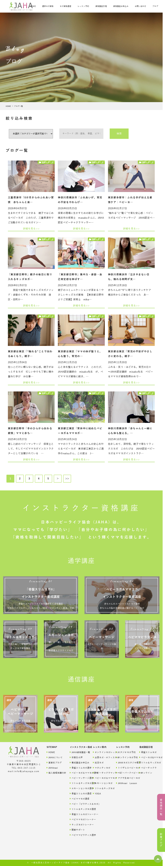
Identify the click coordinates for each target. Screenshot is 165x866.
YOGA (97, 793)
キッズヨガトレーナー (78, 824)
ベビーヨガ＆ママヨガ (101, 778)
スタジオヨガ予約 (124, 752)
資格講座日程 (101, 6)
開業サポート (77, 829)
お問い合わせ (140, 6)
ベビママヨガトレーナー (78, 819)
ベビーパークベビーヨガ (124, 772)
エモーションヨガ (101, 783)
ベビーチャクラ (147, 767)
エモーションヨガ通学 (78, 788)
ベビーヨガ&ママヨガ (147, 757)
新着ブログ (161, 840)
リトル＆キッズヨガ (101, 788)
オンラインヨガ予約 (124, 757)
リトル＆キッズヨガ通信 (78, 809)
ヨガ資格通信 (65, 6)
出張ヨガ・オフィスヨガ (101, 757)
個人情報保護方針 (55, 772)
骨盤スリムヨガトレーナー (78, 814)
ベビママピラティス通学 (78, 835)
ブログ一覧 (18, 106)
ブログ (155, 6)
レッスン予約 (83, 6)
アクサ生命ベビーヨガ (124, 778)
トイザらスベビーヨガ (124, 767)
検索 (119, 133)
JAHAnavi (52, 767)
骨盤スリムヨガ (147, 752)
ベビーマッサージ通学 (78, 778)
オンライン (145, 772)
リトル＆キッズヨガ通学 (78, 783)
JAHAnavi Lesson (124, 783)
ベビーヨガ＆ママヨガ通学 (78, 772)
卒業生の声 (76, 757)
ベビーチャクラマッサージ (101, 772)
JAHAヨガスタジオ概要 (124, 762)
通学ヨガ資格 (48, 6)
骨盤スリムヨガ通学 (78, 767)
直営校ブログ (54, 762)
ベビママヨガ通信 (78, 798)
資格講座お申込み (120, 6)
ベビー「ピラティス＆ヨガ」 (78, 804)
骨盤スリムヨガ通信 (78, 793)
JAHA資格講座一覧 (78, 752)
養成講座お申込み (78, 762)
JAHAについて (55, 757)
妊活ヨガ (98, 762)
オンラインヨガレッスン (101, 752)
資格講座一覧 (161, 807)
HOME (33, 6)
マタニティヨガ (101, 767)
